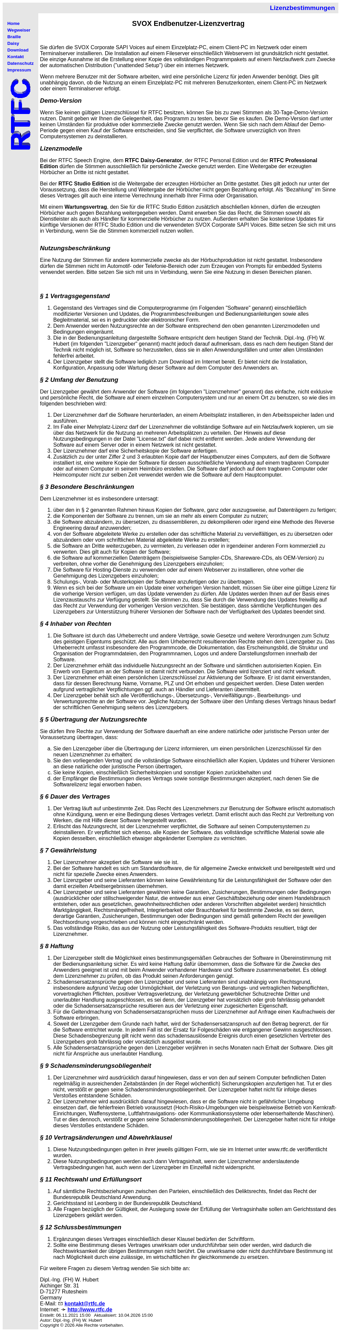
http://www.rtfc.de (90, 1309)
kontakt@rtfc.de (85, 1303)
